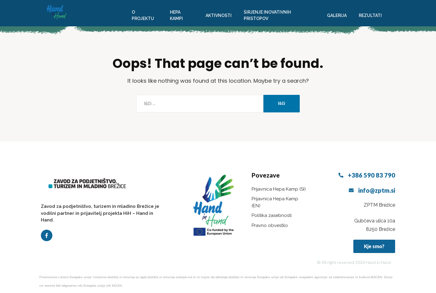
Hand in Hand (378, 262)
